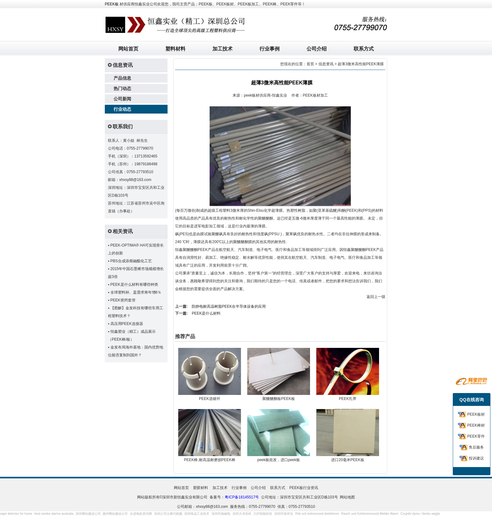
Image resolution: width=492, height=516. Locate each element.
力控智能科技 (262, 513)
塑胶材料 (200, 488)
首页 (310, 64)
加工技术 (222, 48)
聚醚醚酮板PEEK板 (278, 398)
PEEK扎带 (347, 398)
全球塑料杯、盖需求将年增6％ (136, 292)
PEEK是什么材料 (206, 313)
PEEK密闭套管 (123, 300)
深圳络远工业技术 (196, 513)
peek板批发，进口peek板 (278, 460)
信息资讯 (326, 64)
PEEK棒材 (476, 425)
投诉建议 (476, 458)
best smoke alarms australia (54, 513)
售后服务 (476, 447)
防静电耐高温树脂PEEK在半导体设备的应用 (229, 306)
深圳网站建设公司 (88, 513)
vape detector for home (16, 513)
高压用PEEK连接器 (126, 324)
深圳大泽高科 (242, 513)
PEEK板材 (476, 414)
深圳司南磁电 (220, 513)
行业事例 (269, 48)
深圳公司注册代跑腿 (168, 513)
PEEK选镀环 (209, 398)
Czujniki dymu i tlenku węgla (420, 513)
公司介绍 (317, 48)
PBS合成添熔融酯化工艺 (131, 261)
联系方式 (364, 48)
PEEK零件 (476, 436)
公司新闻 (122, 98)
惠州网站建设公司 (115, 513)
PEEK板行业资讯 (303, 488)
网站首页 (128, 48)
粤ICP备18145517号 (242, 497)
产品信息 (122, 78)
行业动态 (122, 109)
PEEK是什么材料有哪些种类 (134, 284)
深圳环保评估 (283, 513)
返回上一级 (375, 297)
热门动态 (122, 88)
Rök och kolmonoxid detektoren (317, 513)
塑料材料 (175, 48)
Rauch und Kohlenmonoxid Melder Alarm (369, 513)
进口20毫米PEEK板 (347, 460)
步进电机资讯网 (141, 513)
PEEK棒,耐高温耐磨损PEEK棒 (209, 460)
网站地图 (347, 497)
